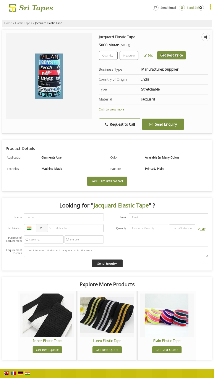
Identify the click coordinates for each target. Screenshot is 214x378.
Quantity (121, 228)
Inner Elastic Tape (47, 341)
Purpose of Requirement (14, 239)
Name (18, 217)
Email (123, 217)
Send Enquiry (163, 124)
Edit (148, 55)
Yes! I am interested (107, 181)
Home (8, 23)
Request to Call (120, 124)
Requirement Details (14, 252)
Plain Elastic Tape (166, 341)
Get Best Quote (47, 350)
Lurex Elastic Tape (107, 341)
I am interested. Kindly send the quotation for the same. (116, 252)
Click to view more (112, 109)
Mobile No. (15, 228)
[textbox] (129, 55)
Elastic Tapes (23, 23)
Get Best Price (171, 55)
